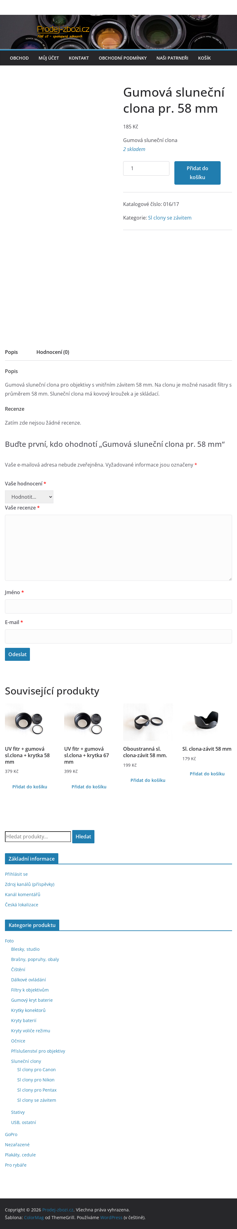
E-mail (14, 622)
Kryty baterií (23, 1020)
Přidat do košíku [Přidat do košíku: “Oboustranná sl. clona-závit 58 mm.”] (148, 780)
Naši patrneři (172, 58)
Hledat (83, 836)
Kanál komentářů (22, 894)
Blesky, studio (25, 949)
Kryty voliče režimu (30, 1031)
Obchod (19, 58)
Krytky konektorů (28, 1010)
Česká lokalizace (21, 905)
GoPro (11, 1134)
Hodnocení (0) (52, 352)
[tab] (11, 354)
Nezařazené (17, 1144)
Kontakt (79, 58)
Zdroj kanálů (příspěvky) (29, 884)
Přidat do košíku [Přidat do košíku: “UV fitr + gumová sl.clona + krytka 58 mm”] (29, 787)
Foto (9, 941)
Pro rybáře (16, 1165)
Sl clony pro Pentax (36, 1090)
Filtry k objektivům (30, 990)
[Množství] (146, 168)
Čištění (18, 969)
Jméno (14, 592)
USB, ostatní (23, 1122)
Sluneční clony (26, 1061)
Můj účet (49, 58)
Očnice (18, 1041)
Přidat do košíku (197, 173)
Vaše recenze (22, 507)
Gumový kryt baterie (32, 1000)
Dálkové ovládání (28, 980)
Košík (204, 58)
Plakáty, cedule (20, 1155)
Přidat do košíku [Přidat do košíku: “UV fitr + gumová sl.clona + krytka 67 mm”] (89, 787)
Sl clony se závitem (170, 217)
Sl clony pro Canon (36, 1069)
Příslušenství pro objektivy (38, 1051)
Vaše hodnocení (25, 483)
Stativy (18, 1112)
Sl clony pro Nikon (36, 1080)
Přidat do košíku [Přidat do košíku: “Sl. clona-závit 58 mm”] (207, 774)
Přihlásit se (16, 874)
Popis (11, 352)
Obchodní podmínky (123, 58)
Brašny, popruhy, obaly (35, 959)
